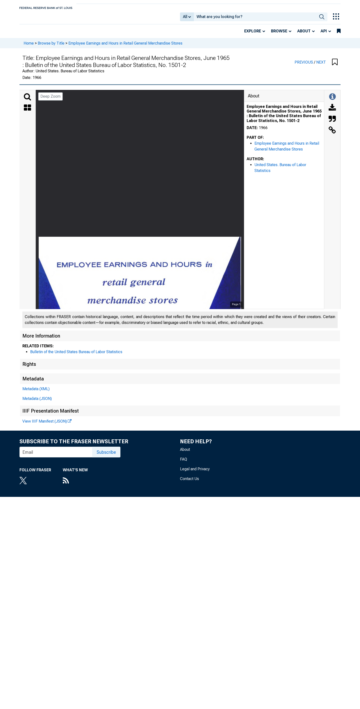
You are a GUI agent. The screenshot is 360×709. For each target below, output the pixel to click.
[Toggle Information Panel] (332, 100)
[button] (335, 66)
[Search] (27, 100)
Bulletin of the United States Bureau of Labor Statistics (76, 355)
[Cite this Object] (332, 122)
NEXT (321, 65)
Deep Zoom (50, 99)
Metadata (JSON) (37, 402)
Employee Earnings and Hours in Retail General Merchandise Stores (125, 46)
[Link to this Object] (332, 134)
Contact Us (189, 482)
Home (29, 46)
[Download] (332, 111)
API (324, 34)
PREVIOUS (304, 65)
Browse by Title (51, 46)
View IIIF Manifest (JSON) (44, 424)
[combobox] (255, 18)
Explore (252, 34)
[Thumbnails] (27, 111)
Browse (279, 34)
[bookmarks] (339, 35)
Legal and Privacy (195, 472)
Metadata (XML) (36, 392)
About (304, 34)
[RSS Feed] (75, 484)
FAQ (183, 462)
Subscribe (106, 455)
